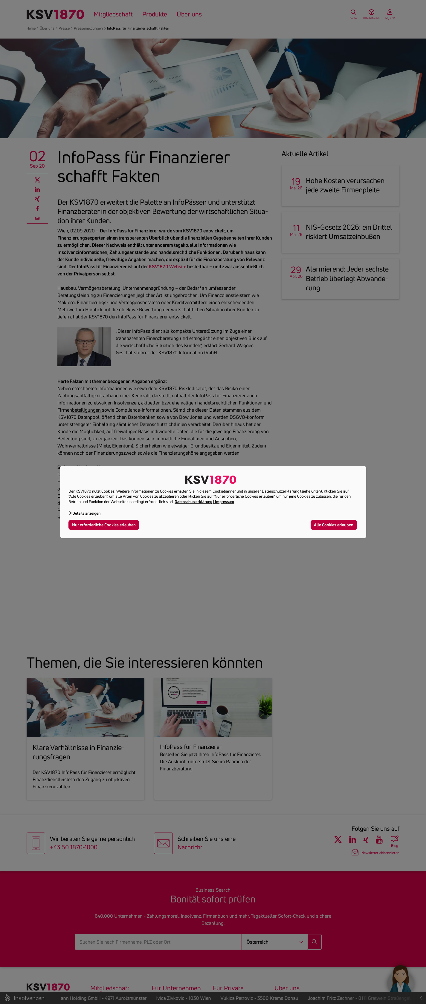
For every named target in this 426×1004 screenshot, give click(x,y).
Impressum (224, 501)
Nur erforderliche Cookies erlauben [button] (104, 525)
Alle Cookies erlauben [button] (333, 525)
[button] (84, 513)
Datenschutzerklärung (193, 501)
